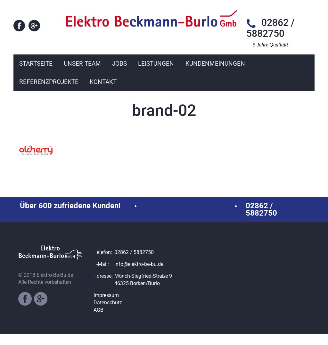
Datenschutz (108, 313)
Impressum (106, 306)
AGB (98, 321)
